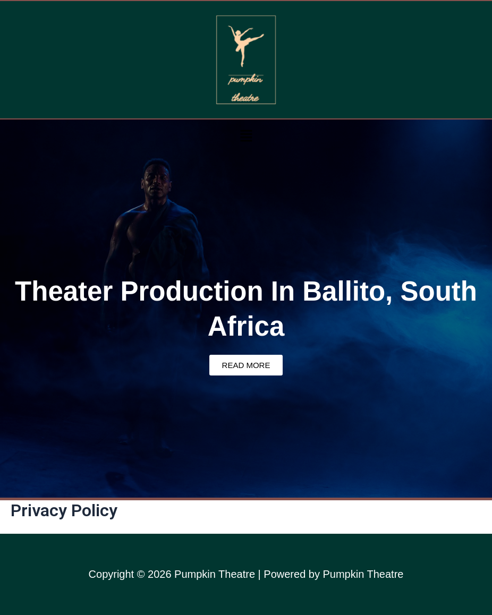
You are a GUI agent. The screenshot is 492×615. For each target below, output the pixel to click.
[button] (246, 135)
